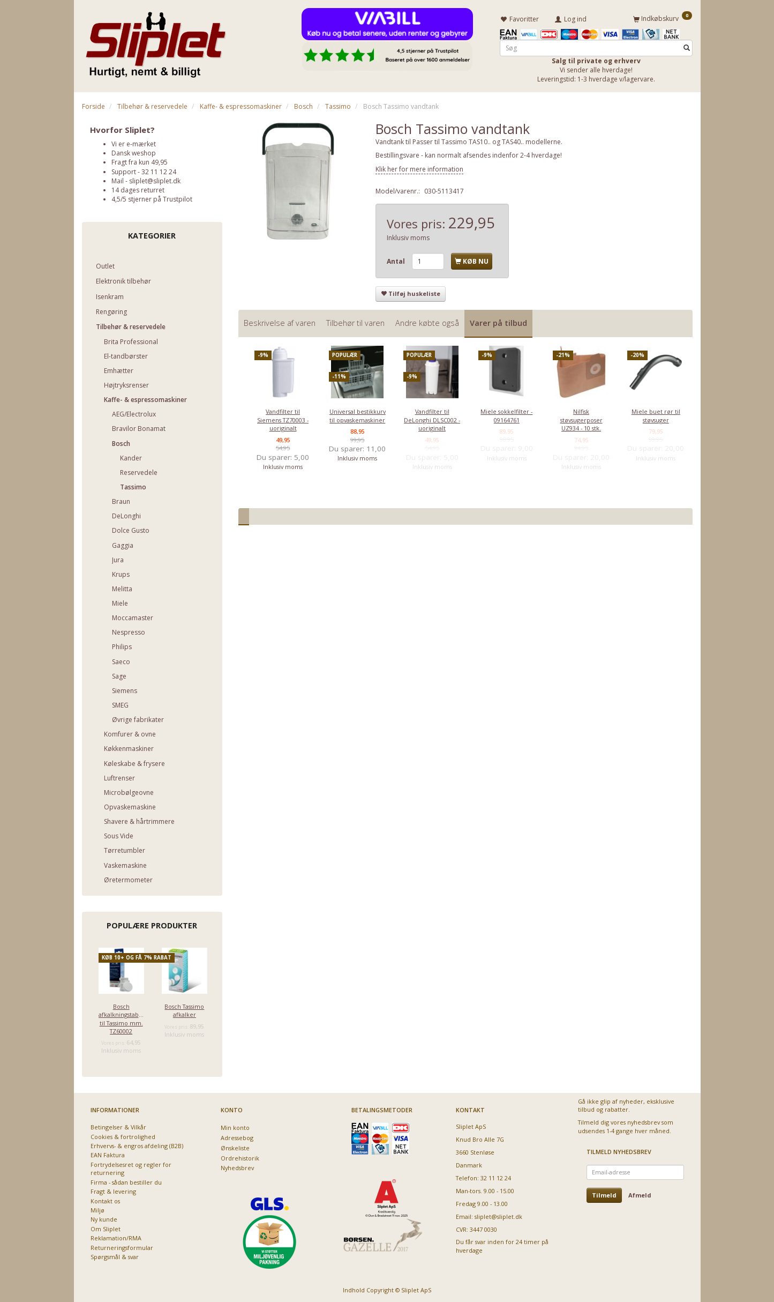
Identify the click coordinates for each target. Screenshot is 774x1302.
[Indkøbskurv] (662, 18)
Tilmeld (604, 1193)
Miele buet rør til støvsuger (656, 414)
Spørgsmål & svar (115, 1256)
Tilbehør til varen (355, 321)
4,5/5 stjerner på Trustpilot (151, 197)
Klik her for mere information (419, 167)
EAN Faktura (108, 1154)
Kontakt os (105, 1199)
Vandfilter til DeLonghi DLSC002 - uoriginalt (432, 418)
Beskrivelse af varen (279, 321)
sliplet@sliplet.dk (155, 179)
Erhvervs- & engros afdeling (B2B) (137, 1145)
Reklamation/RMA (116, 1237)
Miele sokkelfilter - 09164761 (506, 414)
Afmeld (639, 1193)
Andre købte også (427, 321)
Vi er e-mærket (133, 142)
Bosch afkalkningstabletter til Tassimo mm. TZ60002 (121, 1017)
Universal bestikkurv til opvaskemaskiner (357, 414)
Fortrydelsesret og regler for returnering (131, 1167)
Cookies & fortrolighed (123, 1135)
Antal (397, 259)
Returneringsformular (122, 1246)
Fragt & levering (113, 1190)
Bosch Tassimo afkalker (184, 1009)
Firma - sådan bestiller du (126, 1181)
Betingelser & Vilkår (118, 1126)
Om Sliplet (106, 1227)
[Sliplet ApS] (155, 41)
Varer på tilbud (498, 321)
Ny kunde (104, 1218)
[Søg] (686, 46)
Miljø (97, 1209)
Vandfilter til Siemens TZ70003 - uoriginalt (283, 418)
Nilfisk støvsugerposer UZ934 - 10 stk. (581, 418)
